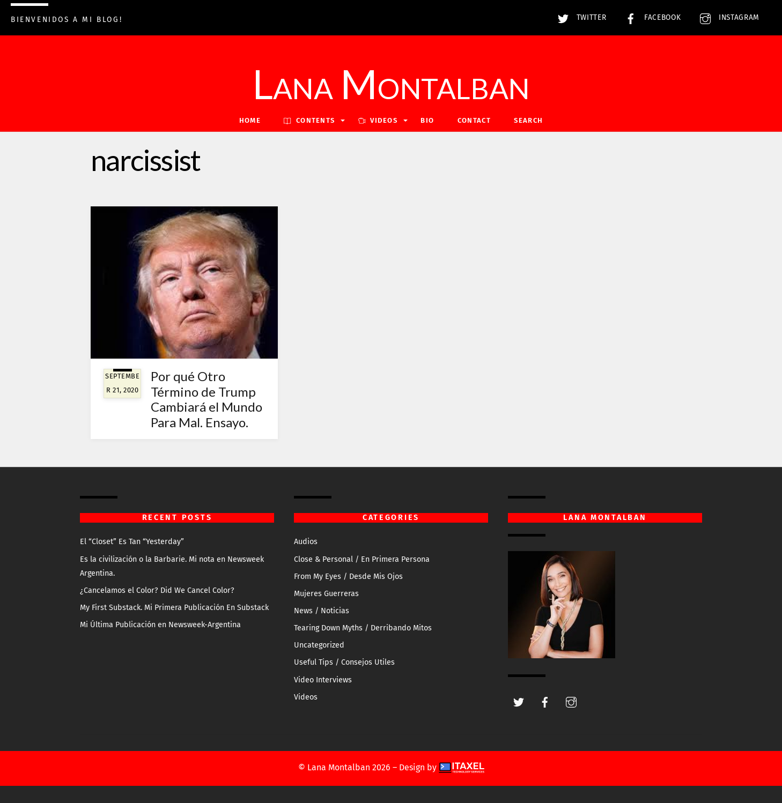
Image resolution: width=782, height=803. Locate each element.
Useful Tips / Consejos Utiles (344, 662)
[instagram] (571, 701)
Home (250, 120)
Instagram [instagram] (727, 17)
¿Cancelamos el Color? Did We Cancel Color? (157, 590)
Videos (306, 697)
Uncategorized (319, 645)
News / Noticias (321, 610)
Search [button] (528, 120)
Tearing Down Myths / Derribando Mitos (363, 628)
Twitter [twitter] (579, 17)
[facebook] (545, 701)
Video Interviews (323, 680)
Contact (474, 120)
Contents (309, 120)
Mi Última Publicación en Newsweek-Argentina (160, 624)
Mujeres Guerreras (326, 593)
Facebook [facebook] (650, 17)
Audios (306, 541)
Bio (427, 120)
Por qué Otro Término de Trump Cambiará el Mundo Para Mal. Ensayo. (206, 399)
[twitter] (518, 701)
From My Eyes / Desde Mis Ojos (348, 576)
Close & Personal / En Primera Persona (362, 559)
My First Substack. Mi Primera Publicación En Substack (174, 607)
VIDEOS (377, 120)
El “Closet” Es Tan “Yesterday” (132, 541)
